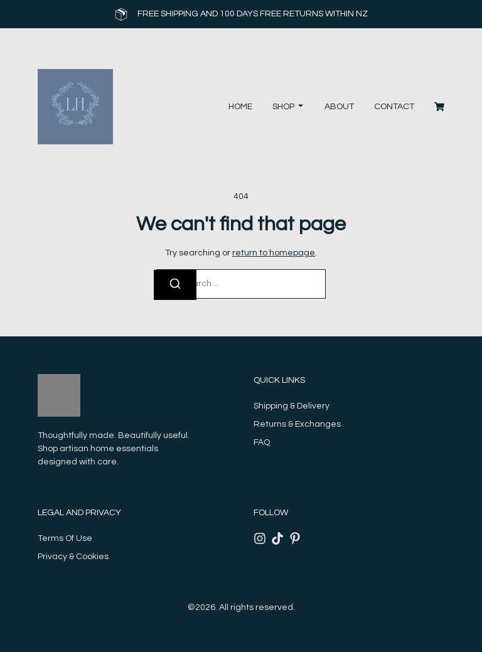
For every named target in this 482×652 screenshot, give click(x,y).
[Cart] (439, 107)
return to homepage (273, 253)
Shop (283, 106)
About (339, 106)
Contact (394, 106)
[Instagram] (260, 538)
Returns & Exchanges (297, 424)
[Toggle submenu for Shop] (299, 107)
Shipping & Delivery (291, 406)
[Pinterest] (295, 538)
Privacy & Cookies (73, 556)
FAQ (262, 442)
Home (240, 106)
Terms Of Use (65, 538)
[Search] (175, 285)
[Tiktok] (277, 538)
